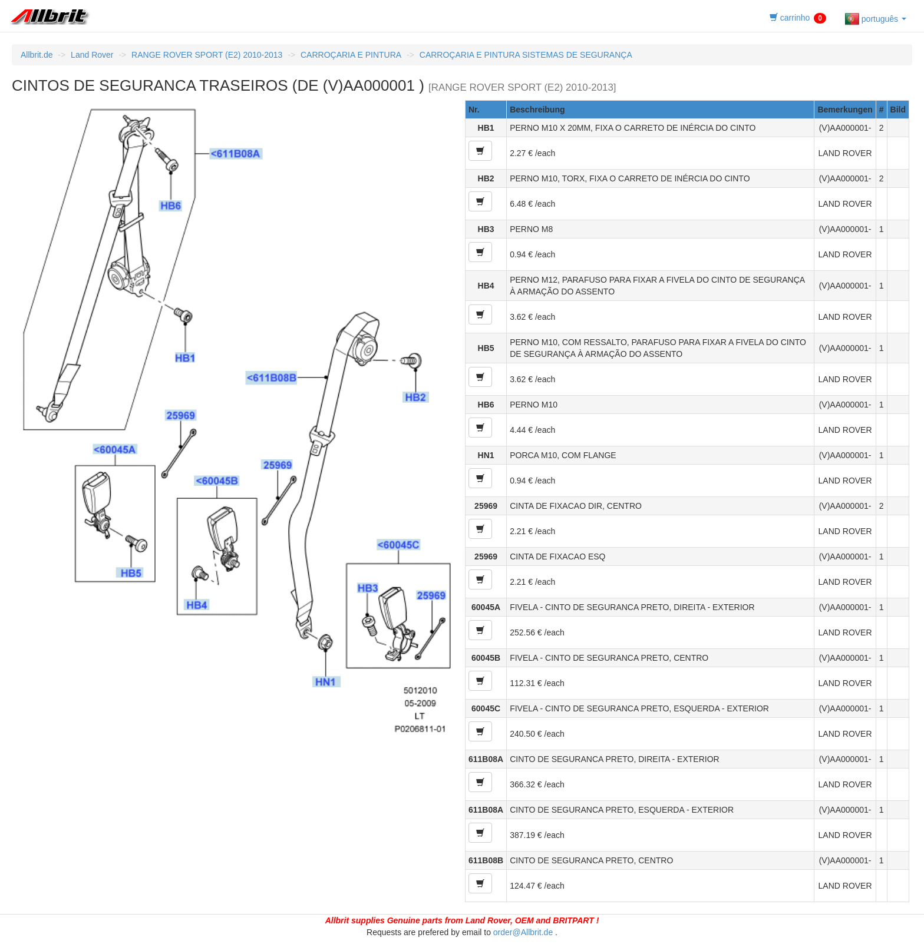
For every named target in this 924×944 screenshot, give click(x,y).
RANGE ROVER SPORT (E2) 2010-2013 (206, 54)
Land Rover (92, 54)
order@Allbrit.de (523, 932)
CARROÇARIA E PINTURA (351, 54)
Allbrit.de (36, 54)
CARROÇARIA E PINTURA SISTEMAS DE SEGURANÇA (526, 54)
